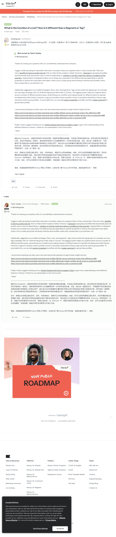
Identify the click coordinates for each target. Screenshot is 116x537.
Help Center (10, 479)
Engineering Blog (95, 479)
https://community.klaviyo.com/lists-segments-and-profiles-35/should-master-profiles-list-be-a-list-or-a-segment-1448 (60, 115)
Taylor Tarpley (16, 204)
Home (4, 17)
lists (13, 181)
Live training (10, 488)
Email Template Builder (76, 474)
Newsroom (93, 470)
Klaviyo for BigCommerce (32, 475)
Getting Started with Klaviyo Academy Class (61, 125)
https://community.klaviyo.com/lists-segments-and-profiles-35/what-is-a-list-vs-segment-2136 (50, 118)
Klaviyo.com (10, 465)
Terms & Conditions (48, 421)
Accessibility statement (66, 421)
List (17, 70)
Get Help (71, 483)
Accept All (60, 528)
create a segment (99, 100)
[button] (2, 5)
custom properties (70, 100)
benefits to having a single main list (32, 73)
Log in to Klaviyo (12, 470)
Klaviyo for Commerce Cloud (35, 482)
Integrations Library (55, 474)
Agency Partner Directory (57, 470)
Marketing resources (13, 483)
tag (26, 90)
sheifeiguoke (16, 39)
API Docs (71, 479)
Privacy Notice (50, 520)
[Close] (69, 498)
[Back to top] (111, 417)
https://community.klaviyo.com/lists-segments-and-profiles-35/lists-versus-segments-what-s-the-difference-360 (57, 113)
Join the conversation (17, 17)
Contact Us (93, 488)
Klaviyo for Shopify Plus (35, 470)
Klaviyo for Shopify (33, 465)
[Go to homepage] (11, 4)
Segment (87, 73)
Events (70, 470)
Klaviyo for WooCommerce (32, 493)
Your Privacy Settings (40, 528)
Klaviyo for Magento (34, 487)
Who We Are (93, 465)
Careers (92, 474)
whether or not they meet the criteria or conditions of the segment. (65, 226)
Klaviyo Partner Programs (57, 465)
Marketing (31, 17)
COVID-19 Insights (74, 465)
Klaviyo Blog (10, 474)
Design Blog (93, 483)
